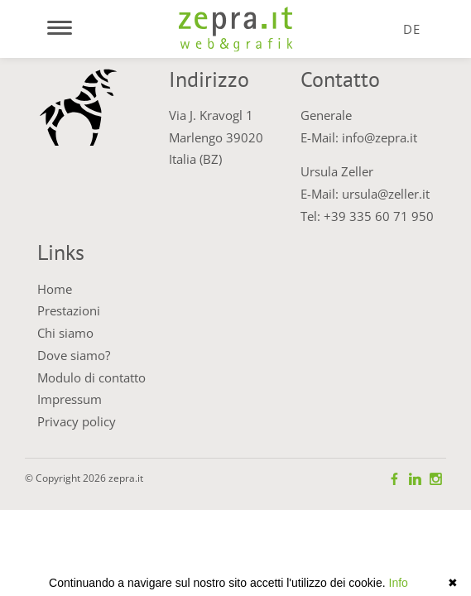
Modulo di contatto (91, 377)
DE (412, 29)
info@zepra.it (379, 137)
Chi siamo (65, 332)
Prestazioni (68, 310)
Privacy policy (76, 421)
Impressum (69, 399)
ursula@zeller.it (386, 193)
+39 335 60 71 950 (379, 216)
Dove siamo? (73, 355)
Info (398, 582)
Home (54, 289)
